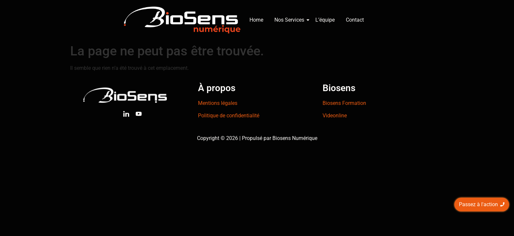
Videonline (335, 115)
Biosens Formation (344, 103)
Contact (355, 20)
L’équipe (325, 20)
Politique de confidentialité (228, 115)
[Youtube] (138, 115)
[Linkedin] (126, 115)
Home (256, 20)
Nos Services (290, 20)
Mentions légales (217, 103)
